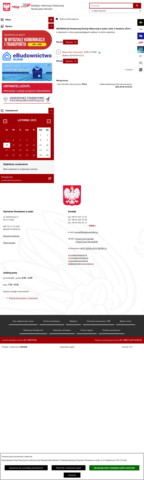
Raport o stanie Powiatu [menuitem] (12, 48)
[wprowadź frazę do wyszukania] (111, 5)
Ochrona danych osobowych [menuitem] (14, 110)
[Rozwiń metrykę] (70, 42)
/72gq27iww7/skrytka (84, 368)
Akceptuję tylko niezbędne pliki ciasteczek (114, 467)
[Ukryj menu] (51, 20)
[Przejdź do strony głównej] (33, 7)
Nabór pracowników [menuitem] (11, 121)
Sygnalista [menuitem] (6, 127)
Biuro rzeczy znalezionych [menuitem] (13, 93)
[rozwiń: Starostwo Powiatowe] (52, 37)
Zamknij (72, 475)
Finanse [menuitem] (5, 53)
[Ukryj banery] (51, 156)
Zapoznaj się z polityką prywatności (26, 467)
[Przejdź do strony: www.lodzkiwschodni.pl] (140, 42)
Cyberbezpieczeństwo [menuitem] (11, 143)
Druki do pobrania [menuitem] (9, 149)
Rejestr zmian (125, 451)
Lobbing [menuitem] (5, 81)
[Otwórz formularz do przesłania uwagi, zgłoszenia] (140, 63)
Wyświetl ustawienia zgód (68, 467)
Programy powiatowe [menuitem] (11, 87)
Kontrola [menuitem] (5, 115)
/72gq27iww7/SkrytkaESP (87, 371)
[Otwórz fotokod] (140, 69)
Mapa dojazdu (9, 372)
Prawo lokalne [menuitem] (8, 42)
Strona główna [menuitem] (8, 25)
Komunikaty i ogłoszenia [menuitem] (13, 59)
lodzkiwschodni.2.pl (81, 393)
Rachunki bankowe (11, 365)
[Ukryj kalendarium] (51, 240)
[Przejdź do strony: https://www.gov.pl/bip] (140, 29)
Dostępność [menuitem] (6, 104)
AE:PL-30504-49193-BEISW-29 (93, 378)
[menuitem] (27, 31)
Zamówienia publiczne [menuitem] (12, 65)
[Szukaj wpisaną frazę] (137, 5)
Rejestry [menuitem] (5, 138)
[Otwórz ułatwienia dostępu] (140, 22)
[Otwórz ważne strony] (140, 56)
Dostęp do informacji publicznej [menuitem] (16, 98)
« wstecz (129, 69)
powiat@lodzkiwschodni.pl (86, 362)
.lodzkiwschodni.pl (77, 385)
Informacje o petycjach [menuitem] (12, 76)
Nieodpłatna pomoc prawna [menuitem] (14, 70)
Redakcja (73, 451)
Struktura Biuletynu (51, 451)
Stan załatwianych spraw (23, 451)
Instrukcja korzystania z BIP (98, 451)
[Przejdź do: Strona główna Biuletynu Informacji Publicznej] (56, 19)
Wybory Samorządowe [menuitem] (11, 132)
